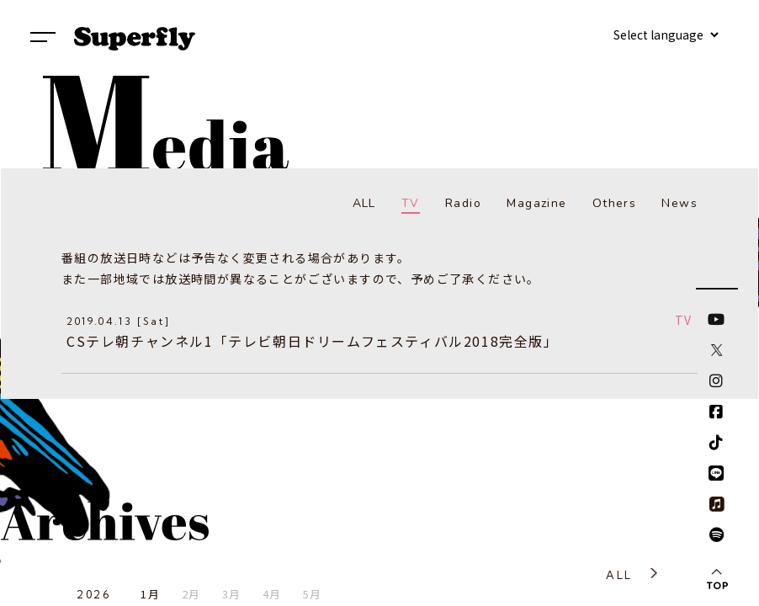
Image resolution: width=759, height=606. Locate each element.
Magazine (536, 203)
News (679, 203)
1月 (150, 594)
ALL (364, 203)
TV (410, 203)
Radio (463, 203)
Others (614, 203)
